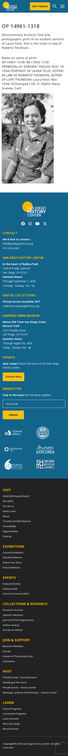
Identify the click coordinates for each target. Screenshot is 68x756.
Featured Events (12, 583)
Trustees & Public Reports (17, 521)
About (6, 516)
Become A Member (13, 646)
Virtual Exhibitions (12, 557)
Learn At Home (11, 718)
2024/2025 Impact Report (16, 496)
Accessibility (9, 526)
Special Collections (13, 615)
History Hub (9, 511)
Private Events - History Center (19, 687)
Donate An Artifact (13, 630)
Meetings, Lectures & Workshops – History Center (30, 692)
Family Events (10, 588)
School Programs (12, 708)
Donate (7, 651)
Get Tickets (40, 6)
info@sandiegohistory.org (18, 243)
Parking (7, 536)
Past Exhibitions (11, 567)
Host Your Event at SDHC (16, 593)
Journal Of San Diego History (18, 620)
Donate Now (13, 376)
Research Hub (10, 728)
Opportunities (10, 531)
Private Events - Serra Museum (20, 677)
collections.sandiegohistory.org (21, 306)
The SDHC (8, 501)
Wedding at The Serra (15, 682)
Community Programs (14, 713)
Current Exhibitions (13, 552)
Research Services (13, 610)
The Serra (8, 506)
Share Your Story (12, 562)
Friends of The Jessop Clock (18, 656)
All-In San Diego (11, 723)
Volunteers (9, 661)
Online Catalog (11, 625)
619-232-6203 (11, 248)
